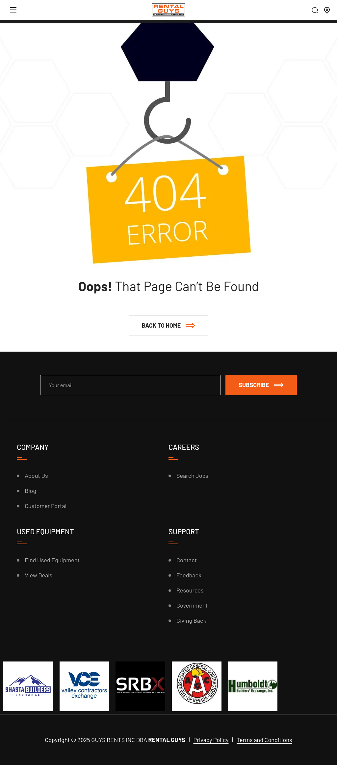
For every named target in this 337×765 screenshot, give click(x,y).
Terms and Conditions (264, 739)
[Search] (315, 10)
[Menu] (13, 10)
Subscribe (261, 384)
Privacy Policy (211, 739)
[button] (169, 325)
